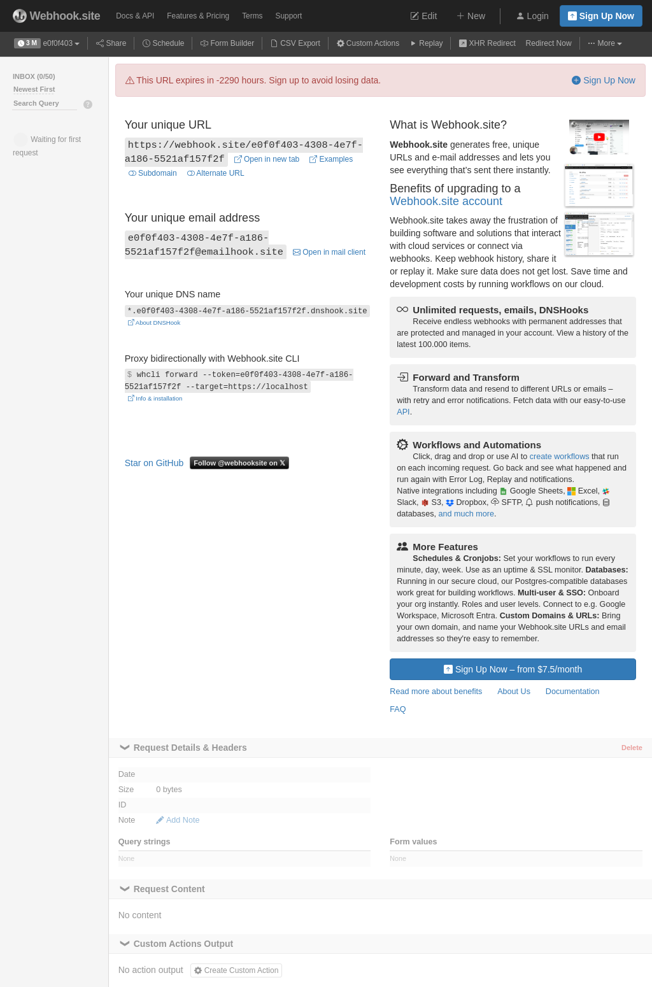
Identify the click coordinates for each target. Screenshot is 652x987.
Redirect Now (549, 43)
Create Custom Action (236, 970)
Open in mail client (329, 252)
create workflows (560, 456)
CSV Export (295, 43)
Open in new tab (267, 159)
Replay (426, 43)
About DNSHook (154, 322)
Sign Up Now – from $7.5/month (513, 669)
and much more (466, 513)
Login (532, 16)
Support (289, 15)
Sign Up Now (601, 16)
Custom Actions (368, 43)
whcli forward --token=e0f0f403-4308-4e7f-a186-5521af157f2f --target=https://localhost (239, 381)
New (470, 16)
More (605, 43)
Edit (423, 16)
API (403, 412)
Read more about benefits (436, 691)
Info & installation (155, 398)
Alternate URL (215, 173)
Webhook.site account (446, 201)
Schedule (163, 43)
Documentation (573, 691)
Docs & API (135, 15)
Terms (252, 15)
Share (111, 43)
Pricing (198, 15)
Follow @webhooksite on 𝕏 (239, 463)
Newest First (34, 89)
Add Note (177, 820)
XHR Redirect (487, 43)
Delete (631, 747)
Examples (331, 159)
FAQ (398, 709)
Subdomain (153, 173)
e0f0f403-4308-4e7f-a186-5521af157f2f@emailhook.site (204, 245)
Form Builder (227, 43)
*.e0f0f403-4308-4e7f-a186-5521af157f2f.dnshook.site (247, 310)
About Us (513, 691)
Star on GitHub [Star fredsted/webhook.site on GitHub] (154, 463)
